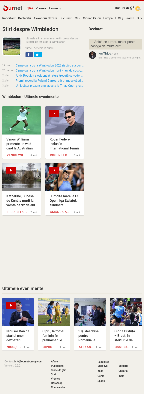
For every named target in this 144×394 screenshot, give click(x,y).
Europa (108, 18)
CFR (77, 18)
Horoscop (55, 8)
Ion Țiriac (104, 53)
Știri (30, 8)
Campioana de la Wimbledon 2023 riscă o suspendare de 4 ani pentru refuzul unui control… (50, 65)
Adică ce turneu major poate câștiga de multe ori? (113, 43)
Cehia (101, 375)
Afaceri (55, 361)
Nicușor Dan (15, 347)
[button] (29, 54)
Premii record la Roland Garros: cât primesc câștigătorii (50, 80)
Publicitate (57, 365)
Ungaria (123, 370)
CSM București (123, 347)
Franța (130, 18)
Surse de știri (58, 370)
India (121, 375)
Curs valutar (58, 387)
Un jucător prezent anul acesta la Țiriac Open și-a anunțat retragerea (50, 85)
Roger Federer (60, 155)
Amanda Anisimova (60, 212)
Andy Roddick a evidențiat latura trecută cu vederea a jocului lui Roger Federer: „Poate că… (50, 75)
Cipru (47, 347)
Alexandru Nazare (45, 18)
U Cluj (119, 18)
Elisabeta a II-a (17, 212)
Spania (102, 380)
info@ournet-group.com (28, 361)
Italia (100, 370)
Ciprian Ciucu (92, 18)
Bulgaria (123, 365)
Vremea (41, 8)
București (122, 8)
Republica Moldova (103, 363)
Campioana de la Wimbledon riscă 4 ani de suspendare (50, 70)
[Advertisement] (43, 250)
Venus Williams (17, 155)
